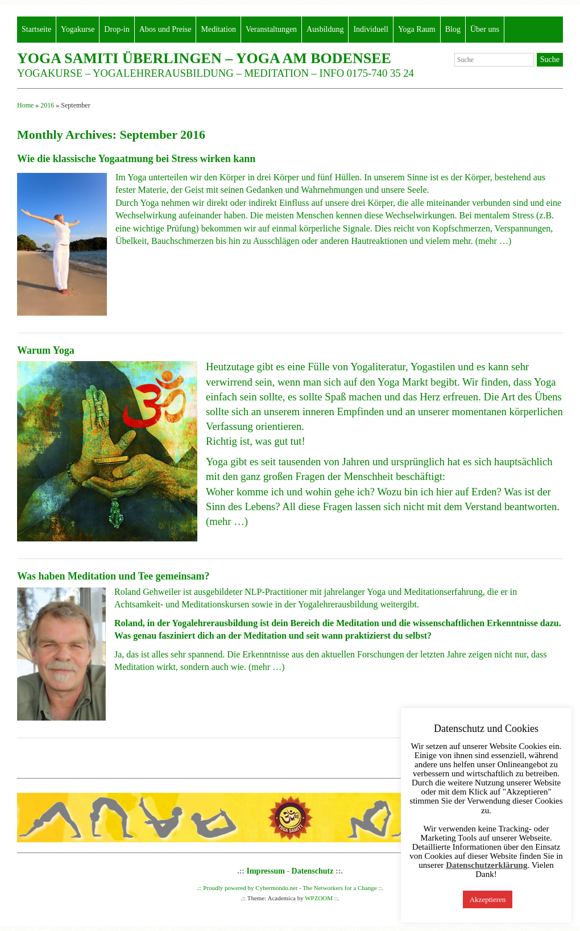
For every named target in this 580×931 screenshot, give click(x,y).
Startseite (36, 29)
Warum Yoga (45, 350)
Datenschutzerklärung (486, 865)
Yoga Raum (417, 29)
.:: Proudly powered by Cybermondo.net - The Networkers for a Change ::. (290, 887)
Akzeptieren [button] (488, 899)
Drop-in (116, 29)
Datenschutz (313, 871)
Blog (453, 29)
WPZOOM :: (321, 898)
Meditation (218, 29)
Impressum (266, 871)
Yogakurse (77, 29)
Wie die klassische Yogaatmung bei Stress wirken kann (136, 158)
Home (25, 105)
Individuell (370, 29)
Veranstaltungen (271, 29)
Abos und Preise (165, 29)
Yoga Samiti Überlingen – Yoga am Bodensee (204, 58)
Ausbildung (324, 29)
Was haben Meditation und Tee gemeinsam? (113, 576)
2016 (47, 105)
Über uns (484, 29)
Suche (550, 59)
